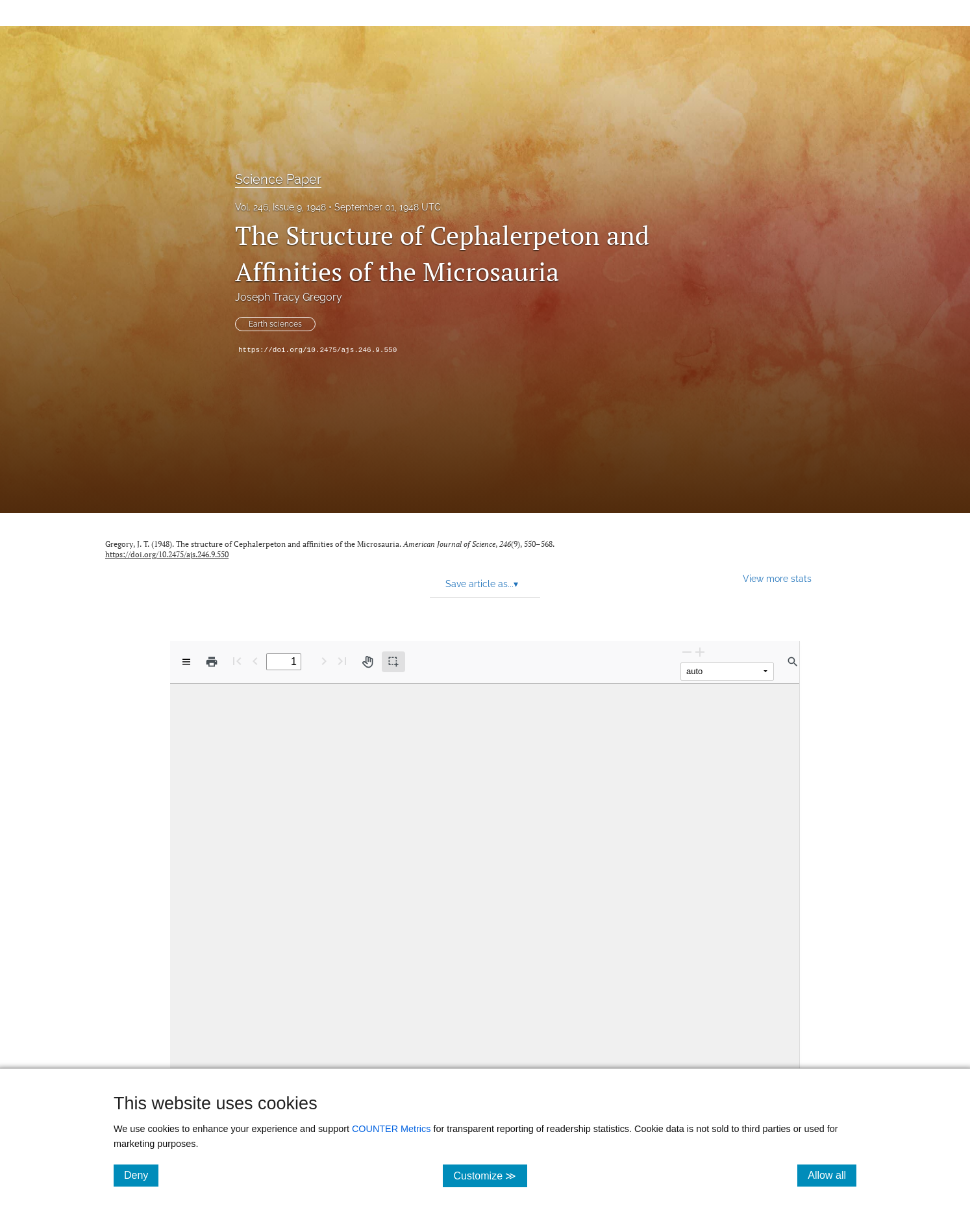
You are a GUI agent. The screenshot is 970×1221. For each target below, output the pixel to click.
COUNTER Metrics (391, 1129)
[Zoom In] (700, 652)
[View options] (186, 662)
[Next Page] (324, 661)
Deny (141, 1175)
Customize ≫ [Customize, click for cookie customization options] (490, 1175)
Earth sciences (275, 324)
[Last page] (342, 661)
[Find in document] (792, 661)
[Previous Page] (255, 661)
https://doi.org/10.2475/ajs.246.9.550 (317, 350)
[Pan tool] (367, 661)
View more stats (777, 578)
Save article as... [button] (481, 584)
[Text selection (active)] (393, 661)
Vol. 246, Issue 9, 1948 (280, 207)
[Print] (211, 661)
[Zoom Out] (687, 652)
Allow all (832, 1175)
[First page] (237, 661)
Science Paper (278, 179)
